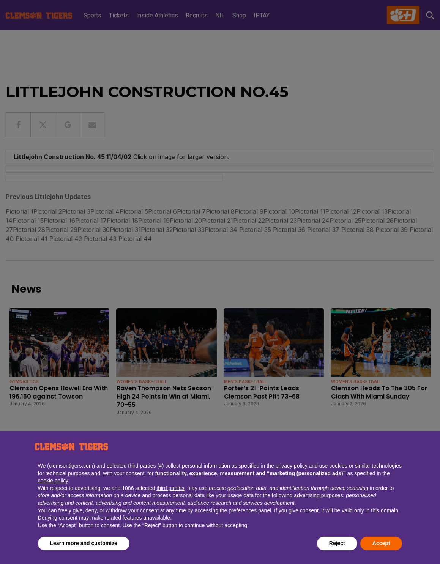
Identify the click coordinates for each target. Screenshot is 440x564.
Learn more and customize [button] (83, 543)
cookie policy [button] (53, 480)
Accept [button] (381, 543)
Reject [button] (337, 543)
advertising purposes (318, 495)
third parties (170, 488)
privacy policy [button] (292, 466)
